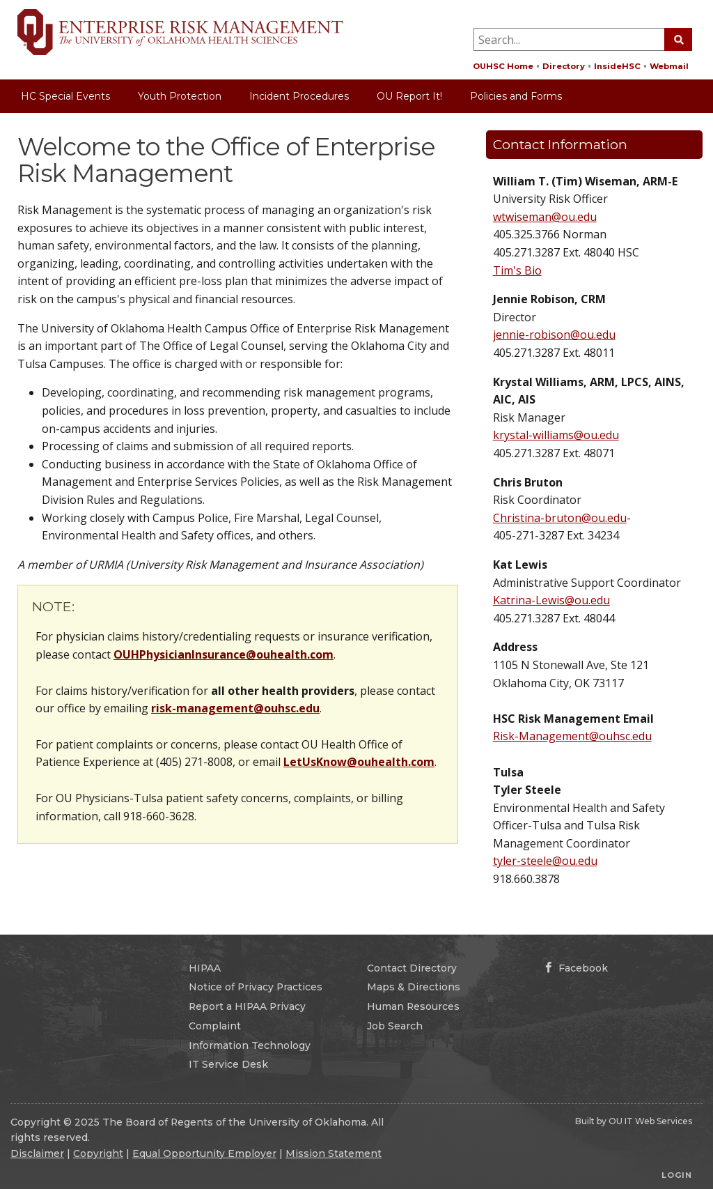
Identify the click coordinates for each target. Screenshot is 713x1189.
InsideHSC (617, 66)
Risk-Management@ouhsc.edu (572, 736)
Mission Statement (333, 1153)
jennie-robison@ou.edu (554, 334)
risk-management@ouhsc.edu (235, 708)
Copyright (98, 1153)
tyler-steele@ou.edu (545, 860)
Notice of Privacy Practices (255, 986)
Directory (563, 66)
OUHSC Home (503, 66)
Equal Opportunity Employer (204, 1153)
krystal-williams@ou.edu (556, 435)
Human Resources (413, 1006)
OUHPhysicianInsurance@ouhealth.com (223, 654)
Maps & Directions (413, 986)
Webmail (669, 66)
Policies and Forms (516, 96)
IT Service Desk (228, 1064)
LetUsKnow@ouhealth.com (358, 761)
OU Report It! (409, 96)
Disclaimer (37, 1153)
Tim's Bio (517, 270)
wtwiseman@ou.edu (545, 216)
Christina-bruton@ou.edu (560, 518)
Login (676, 1175)
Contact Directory (412, 968)
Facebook (576, 968)
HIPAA (205, 968)
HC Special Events (65, 96)
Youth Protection (179, 96)
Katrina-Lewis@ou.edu (551, 600)
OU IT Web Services (650, 1121)
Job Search (395, 1025)
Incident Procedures (299, 96)
